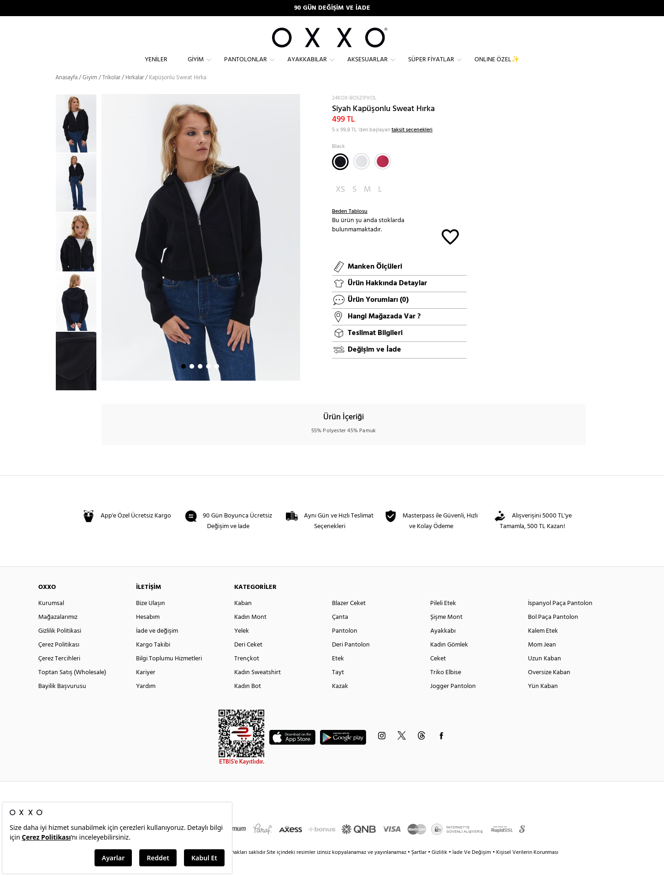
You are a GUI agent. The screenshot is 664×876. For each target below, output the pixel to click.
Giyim (196, 67)
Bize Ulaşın (150, 620)
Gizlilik (440, 869)
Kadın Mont (250, 634)
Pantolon (344, 647)
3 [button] (200, 383)
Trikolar (111, 94)
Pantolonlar (245, 67)
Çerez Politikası (58, 661)
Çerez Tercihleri (59, 675)
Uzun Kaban (544, 675)
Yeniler (156, 67)
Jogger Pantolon (453, 703)
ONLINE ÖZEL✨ (496, 67)
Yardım (145, 703)
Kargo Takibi (153, 661)
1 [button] (183, 383)
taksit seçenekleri (412, 146)
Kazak (340, 703)
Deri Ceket (248, 661)
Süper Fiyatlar (431, 67)
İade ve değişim (157, 647)
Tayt (338, 689)
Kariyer (145, 689)
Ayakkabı (443, 647)
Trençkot (246, 675)
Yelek (241, 647)
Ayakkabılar (307, 67)
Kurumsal (51, 620)
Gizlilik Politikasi (59, 647)
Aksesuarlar (367, 67)
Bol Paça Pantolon (553, 634)
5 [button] (216, 383)
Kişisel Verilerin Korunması (527, 869)
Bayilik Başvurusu (62, 703)
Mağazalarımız (57, 634)
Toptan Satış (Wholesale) (72, 689)
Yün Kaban (543, 703)
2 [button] (192, 383)
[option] (78, 140)
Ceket (438, 675)
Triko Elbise (445, 689)
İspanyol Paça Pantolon (560, 620)
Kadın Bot (247, 703)
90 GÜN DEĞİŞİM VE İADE (332, 8)
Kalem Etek (543, 647)
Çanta (340, 634)
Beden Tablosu (350, 228)
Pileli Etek (443, 620)
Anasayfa (66, 94)
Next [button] (106, 254)
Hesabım (148, 634)
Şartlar (419, 869)
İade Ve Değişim (471, 869)
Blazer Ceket (349, 620)
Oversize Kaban (549, 689)
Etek (338, 675)
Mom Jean (542, 661)
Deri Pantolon (351, 661)
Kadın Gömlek (449, 661)
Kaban (243, 620)
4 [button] (208, 383)
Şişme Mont (446, 634)
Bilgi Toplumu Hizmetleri (169, 675)
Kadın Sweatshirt (257, 689)
